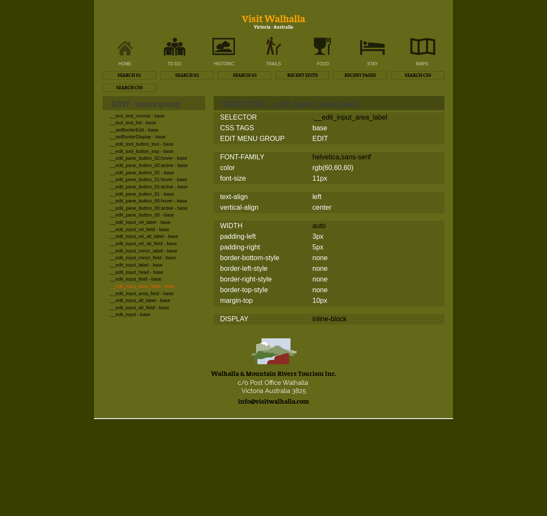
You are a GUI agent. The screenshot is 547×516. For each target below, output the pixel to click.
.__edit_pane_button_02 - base (141, 172)
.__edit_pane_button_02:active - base (148, 165)
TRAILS (273, 64)
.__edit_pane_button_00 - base (141, 214)
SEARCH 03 (244, 75)
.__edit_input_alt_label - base (140, 300)
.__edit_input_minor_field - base (142, 257)
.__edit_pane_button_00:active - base (148, 208)
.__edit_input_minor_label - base (143, 250)
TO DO (174, 64)
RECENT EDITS (302, 75)
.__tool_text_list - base (132, 122)
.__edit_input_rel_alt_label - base (143, 236)
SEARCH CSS (418, 75)
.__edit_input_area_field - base (141, 293)
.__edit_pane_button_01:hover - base (148, 179)
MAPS (422, 64)
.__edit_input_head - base (136, 272)
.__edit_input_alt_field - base (139, 307)
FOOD (323, 64)
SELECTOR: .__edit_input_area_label (289, 103)
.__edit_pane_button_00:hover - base (148, 200)
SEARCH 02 (187, 75)
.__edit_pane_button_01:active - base (148, 186)
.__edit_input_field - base (135, 278)
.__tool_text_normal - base (137, 115)
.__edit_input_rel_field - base (139, 229)
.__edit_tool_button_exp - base (141, 151)
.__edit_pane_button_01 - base (141, 193)
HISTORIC (224, 64)
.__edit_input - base (129, 314)
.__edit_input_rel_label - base (140, 222)
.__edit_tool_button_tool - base (141, 144)
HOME (125, 64)
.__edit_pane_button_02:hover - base (148, 158)
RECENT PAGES (360, 75)
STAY (372, 64)
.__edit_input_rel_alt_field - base (143, 243)
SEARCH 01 (129, 75)
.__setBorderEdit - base (134, 129)
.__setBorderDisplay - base (137, 136)
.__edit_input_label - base (136, 264)
